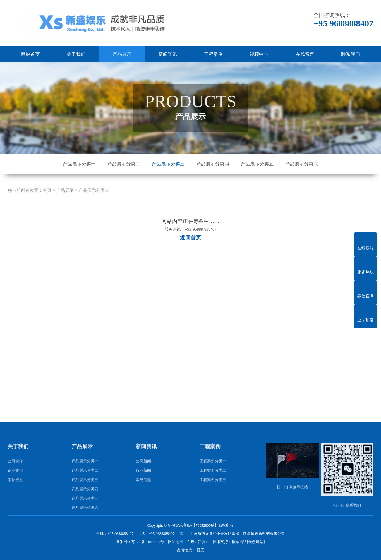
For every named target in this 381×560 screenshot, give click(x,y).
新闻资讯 (167, 54)
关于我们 (76, 54)
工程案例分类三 (213, 499)
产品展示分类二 (123, 163)
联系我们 (350, 54)
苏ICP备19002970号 (147, 542)
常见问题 (143, 499)
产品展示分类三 (168, 163)
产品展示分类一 (79, 163)
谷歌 (201, 542)
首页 (47, 210)
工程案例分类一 (213, 480)
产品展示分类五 (257, 163)
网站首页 (30, 54)
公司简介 (15, 480)
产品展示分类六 (301, 163)
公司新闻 (143, 480)
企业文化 (15, 489)
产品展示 (122, 54)
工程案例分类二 (213, 489)
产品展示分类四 (212, 163)
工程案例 (213, 54)
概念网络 (239, 542)
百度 (191, 542)
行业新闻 (143, 489)
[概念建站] (256, 542)
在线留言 (305, 54)
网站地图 (175, 542)
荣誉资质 (15, 499)
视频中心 (259, 54)
